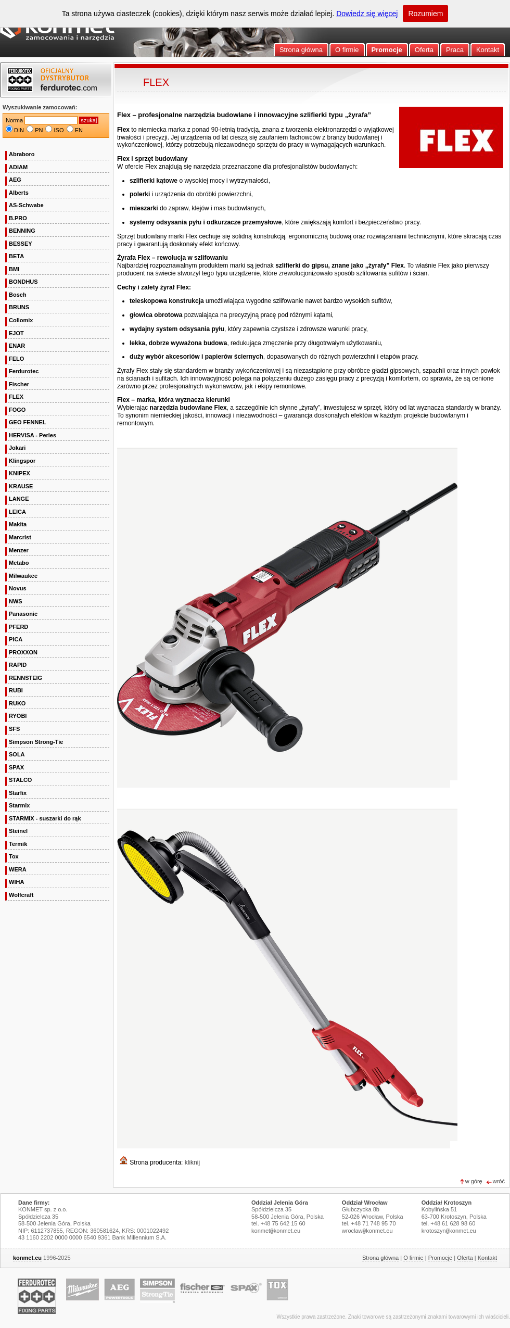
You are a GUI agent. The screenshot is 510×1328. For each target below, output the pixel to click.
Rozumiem (425, 13)
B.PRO (18, 218)
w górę (473, 1181)
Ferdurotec (24, 371)
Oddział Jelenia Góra (279, 1202)
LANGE (19, 499)
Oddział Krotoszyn (447, 1202)
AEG (15, 179)
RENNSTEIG (25, 678)
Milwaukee (23, 576)
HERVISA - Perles (32, 435)
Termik (18, 844)
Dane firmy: (34, 1202)
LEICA (17, 512)
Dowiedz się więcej (367, 13)
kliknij (192, 1162)
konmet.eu (27, 1258)
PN (39, 130)
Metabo (19, 563)
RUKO (17, 703)
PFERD (18, 627)
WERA (18, 869)
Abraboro (22, 154)
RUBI (16, 690)
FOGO (17, 410)
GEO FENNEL (27, 422)
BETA (16, 256)
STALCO (20, 780)
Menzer (19, 550)
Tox (14, 856)
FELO (16, 359)
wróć (499, 1181)
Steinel (18, 831)
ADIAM (18, 167)
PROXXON (23, 652)
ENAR (17, 346)
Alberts (19, 192)
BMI (14, 269)
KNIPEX (19, 473)
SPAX (16, 767)
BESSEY (20, 244)
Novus (18, 588)
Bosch (18, 295)
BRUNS (19, 307)
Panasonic (23, 614)
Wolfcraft (21, 895)
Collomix (21, 320)
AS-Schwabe (26, 205)
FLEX (16, 397)
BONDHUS (23, 282)
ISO (59, 130)
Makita (18, 524)
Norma (14, 120)
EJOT (16, 333)
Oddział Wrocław (365, 1202)
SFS (14, 729)
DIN (19, 130)
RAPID (18, 665)
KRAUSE (21, 486)
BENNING (22, 230)
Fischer (19, 384)
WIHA (16, 882)
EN (79, 130)
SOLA (17, 754)
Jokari (17, 448)
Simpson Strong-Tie (36, 742)
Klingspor (22, 461)
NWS (15, 601)
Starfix (18, 793)
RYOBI (18, 716)
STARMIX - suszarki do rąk (45, 818)
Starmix (19, 805)
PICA (15, 639)
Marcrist (20, 537)
